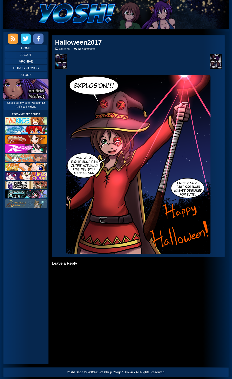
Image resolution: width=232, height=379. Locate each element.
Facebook (38, 39)
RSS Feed (13, 39)
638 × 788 (65, 49)
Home (26, 48)
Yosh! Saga (75, 372)
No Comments (87, 49)
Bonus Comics (26, 68)
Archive (26, 61)
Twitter (26, 39)
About (26, 55)
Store (25, 75)
